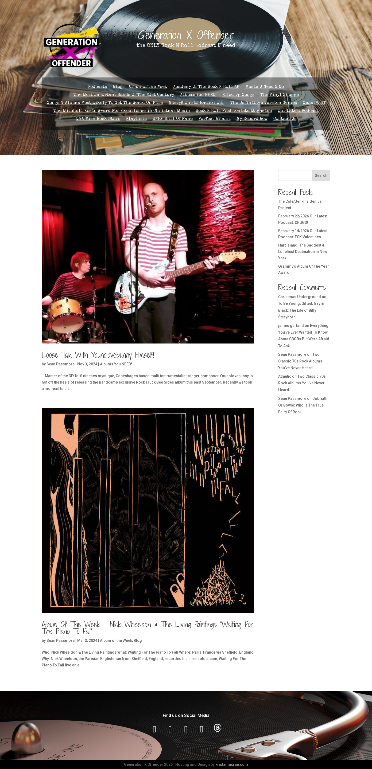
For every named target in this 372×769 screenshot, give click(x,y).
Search (321, 175)
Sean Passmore (60, 364)
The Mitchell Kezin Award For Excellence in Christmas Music (121, 111)
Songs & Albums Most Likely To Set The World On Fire (105, 103)
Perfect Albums (215, 119)
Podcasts (97, 87)
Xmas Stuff (314, 103)
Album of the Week (148, 87)
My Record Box (252, 119)
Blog (118, 87)
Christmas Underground (299, 297)
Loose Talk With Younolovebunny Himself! (98, 355)
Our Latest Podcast (298, 111)
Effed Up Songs (238, 95)
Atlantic (284, 376)
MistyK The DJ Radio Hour (196, 103)
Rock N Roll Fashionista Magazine (234, 111)
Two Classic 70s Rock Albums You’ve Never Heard (300, 361)
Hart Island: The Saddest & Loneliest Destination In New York (302, 251)
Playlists (136, 119)
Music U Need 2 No (264, 87)
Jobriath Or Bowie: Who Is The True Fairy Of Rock (302, 405)
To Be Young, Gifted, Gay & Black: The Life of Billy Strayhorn (301, 310)
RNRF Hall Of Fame (173, 119)
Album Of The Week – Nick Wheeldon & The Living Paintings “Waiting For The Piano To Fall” (148, 628)
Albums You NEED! (198, 95)
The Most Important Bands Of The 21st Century (123, 95)
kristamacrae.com (231, 764)
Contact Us (284, 119)
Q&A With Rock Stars (98, 119)
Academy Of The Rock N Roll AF (206, 87)
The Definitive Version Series (263, 103)
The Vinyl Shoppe (279, 95)
